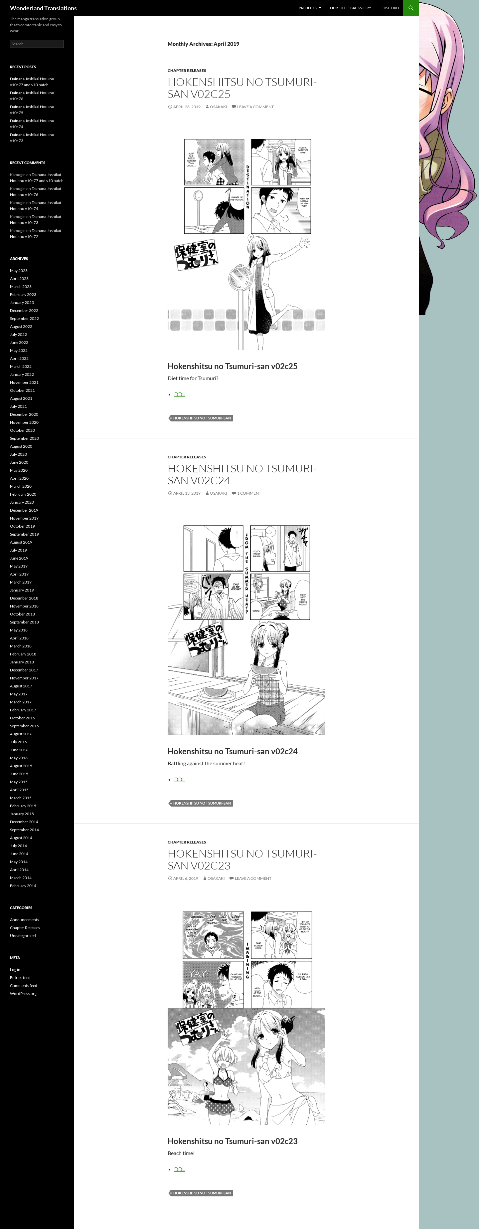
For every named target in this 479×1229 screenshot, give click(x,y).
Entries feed (20, 977)
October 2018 (22, 614)
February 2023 (23, 294)
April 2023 (19, 278)
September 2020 (24, 438)
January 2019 (22, 590)
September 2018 (24, 621)
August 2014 (21, 837)
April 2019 (19, 574)
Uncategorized (23, 935)
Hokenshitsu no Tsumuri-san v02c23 (242, 859)
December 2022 (24, 310)
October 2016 (22, 717)
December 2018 (24, 598)
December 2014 (24, 821)
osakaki (218, 106)
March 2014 (21, 877)
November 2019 (24, 518)
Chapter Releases (187, 70)
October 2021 (22, 390)
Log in (15, 969)
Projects (308, 8)
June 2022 (19, 342)
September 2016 (24, 725)
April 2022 (19, 358)
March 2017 (21, 701)
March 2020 (21, 486)
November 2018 (24, 606)
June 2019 (19, 558)
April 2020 (19, 478)
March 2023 (21, 286)
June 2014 (19, 853)
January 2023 (22, 302)
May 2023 (19, 270)
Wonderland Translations (43, 8)
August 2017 (21, 685)
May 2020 (19, 470)
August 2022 (21, 326)
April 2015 (19, 789)
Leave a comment (255, 106)
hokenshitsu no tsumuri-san (202, 418)
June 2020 (19, 462)
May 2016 (19, 757)
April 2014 (19, 869)
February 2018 (23, 653)
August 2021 (21, 398)
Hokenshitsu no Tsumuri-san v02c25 (242, 88)
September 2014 (24, 829)
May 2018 (19, 629)
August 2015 (21, 765)
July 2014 (18, 845)
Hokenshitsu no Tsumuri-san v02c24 (242, 474)
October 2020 (22, 430)
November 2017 (24, 677)
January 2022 (22, 374)
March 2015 (21, 797)
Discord (391, 8)
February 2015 (23, 805)
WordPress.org (23, 993)
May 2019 (19, 566)
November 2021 (24, 382)
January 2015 (22, 813)
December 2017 (24, 669)
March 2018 (21, 645)
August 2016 (21, 733)
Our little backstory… (352, 8)
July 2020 (18, 454)
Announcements (24, 919)
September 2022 (24, 318)
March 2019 (21, 582)
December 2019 (24, 510)
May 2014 (19, 861)
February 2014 (23, 885)
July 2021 (18, 406)
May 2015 (19, 781)
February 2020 (23, 494)
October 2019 (22, 526)
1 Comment (249, 493)
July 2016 (18, 741)
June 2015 (19, 773)
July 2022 (18, 334)
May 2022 (19, 350)
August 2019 (21, 542)
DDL (179, 394)
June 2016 (19, 749)
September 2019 (24, 534)
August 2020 (21, 446)
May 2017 (19, 693)
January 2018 (22, 661)
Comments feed (23, 985)
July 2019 (18, 550)
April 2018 (19, 637)
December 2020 (24, 414)
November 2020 (24, 422)
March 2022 (21, 366)
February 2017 (23, 709)
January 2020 (22, 502)
